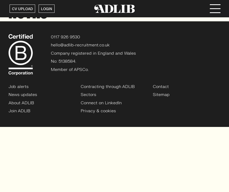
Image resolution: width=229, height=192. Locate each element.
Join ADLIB (19, 111)
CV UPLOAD (22, 9)
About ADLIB (21, 103)
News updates (23, 94)
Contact (161, 86)
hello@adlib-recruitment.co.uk (80, 45)
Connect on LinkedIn (101, 103)
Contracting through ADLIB (108, 86)
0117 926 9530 (65, 37)
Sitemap (161, 94)
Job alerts (18, 86)
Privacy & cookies (98, 111)
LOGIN (46, 9)
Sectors (88, 94)
